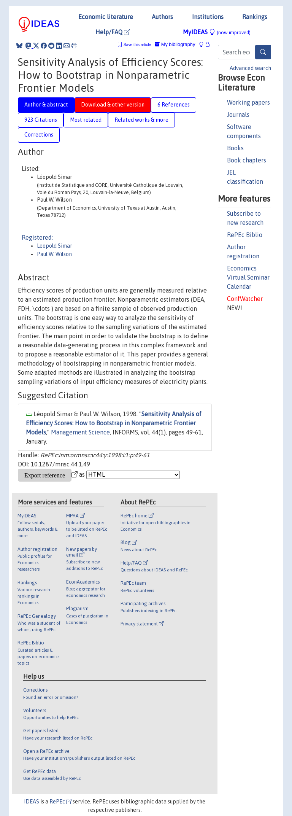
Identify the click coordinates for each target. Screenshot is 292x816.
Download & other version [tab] (112, 105)
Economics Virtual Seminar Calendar (248, 277)
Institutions (208, 16)
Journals (238, 114)
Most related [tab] (86, 120)
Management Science (80, 432)
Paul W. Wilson (54, 254)
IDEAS (31, 802)
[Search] (263, 52)
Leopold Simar (54, 246)
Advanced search (250, 68)
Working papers (248, 102)
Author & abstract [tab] (46, 105)
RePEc (60, 802)
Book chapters (246, 160)
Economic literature (105, 16)
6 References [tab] (173, 105)
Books (235, 148)
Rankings (254, 16)
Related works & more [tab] (141, 120)
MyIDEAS (217, 32)
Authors (162, 16)
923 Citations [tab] (40, 120)
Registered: (37, 237)
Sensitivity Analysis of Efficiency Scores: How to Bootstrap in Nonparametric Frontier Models (114, 423)
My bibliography (175, 44)
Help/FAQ (112, 32)
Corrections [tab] (38, 135)
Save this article (137, 45)
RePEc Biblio (244, 234)
